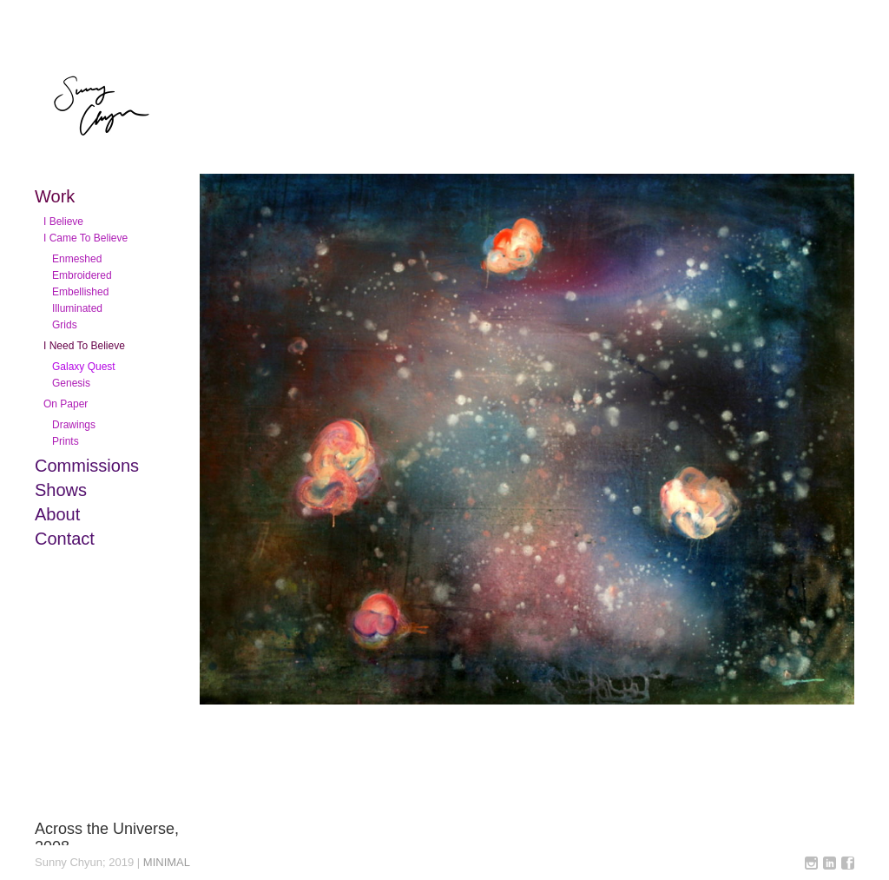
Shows (61, 490)
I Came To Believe (85, 238)
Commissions (87, 465)
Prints (65, 441)
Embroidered (82, 275)
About (57, 514)
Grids (64, 325)
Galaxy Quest (83, 367)
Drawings (73, 425)
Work (55, 196)
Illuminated (77, 308)
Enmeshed (77, 259)
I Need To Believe (84, 346)
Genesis (71, 383)
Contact (65, 538)
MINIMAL (166, 862)
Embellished (80, 292)
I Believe (63, 221)
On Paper (65, 404)
